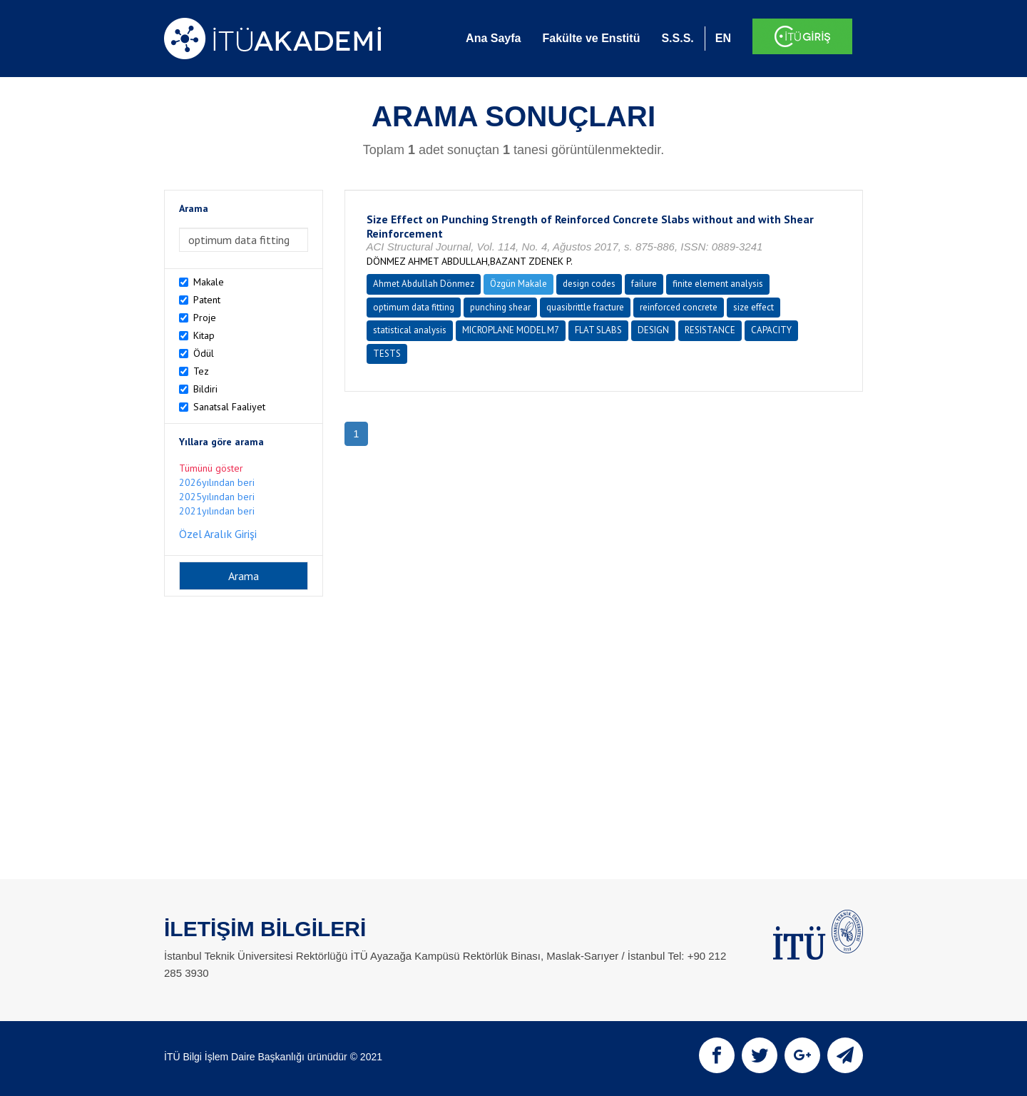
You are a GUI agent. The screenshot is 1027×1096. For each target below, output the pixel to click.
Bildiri (205, 388)
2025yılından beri (217, 496)
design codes (589, 284)
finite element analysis (718, 284)
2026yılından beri (217, 482)
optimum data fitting (413, 307)
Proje (204, 317)
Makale (208, 281)
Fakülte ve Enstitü (591, 38)
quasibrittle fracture (585, 307)
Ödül (203, 353)
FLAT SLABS (598, 330)
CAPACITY (771, 330)
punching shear (500, 307)
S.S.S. (677, 38)
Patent (206, 299)
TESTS (387, 353)
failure (644, 284)
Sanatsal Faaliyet (229, 406)
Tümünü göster (211, 468)
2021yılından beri (217, 510)
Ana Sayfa (493, 38)
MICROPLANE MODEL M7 (510, 330)
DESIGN (653, 330)
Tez (201, 371)
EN (723, 38)
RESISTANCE (710, 330)
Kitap (204, 335)
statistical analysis (409, 330)
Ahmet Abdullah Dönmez (423, 284)
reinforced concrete (678, 307)
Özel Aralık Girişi (218, 534)
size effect (753, 307)
